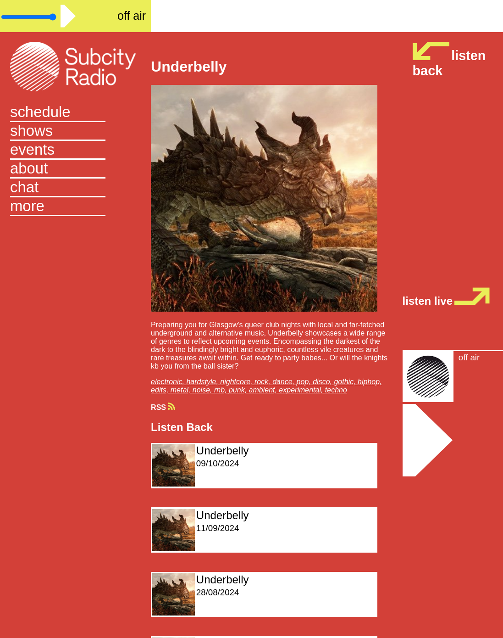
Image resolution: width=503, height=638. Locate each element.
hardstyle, (203, 382)
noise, (203, 390)
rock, (263, 382)
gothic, (346, 382)
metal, (182, 390)
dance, (284, 382)
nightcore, (237, 382)
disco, (323, 382)
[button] (75, 206)
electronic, (168, 382)
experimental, (302, 390)
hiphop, (370, 382)
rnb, (221, 390)
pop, (305, 382)
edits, (161, 390)
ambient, (264, 390)
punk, (239, 390)
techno (336, 390)
